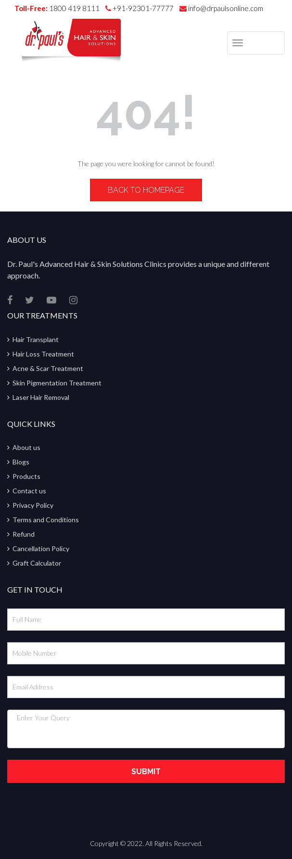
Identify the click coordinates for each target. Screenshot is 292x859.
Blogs (21, 462)
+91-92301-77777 (144, 8)
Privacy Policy (33, 505)
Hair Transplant (36, 339)
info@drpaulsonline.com (221, 8)
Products (26, 476)
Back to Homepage (146, 190)
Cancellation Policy (41, 548)
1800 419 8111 (74, 8)
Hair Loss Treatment (43, 354)
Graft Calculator (37, 563)
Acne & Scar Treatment (48, 368)
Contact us (29, 491)
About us (26, 447)
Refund (24, 534)
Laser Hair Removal (41, 397)
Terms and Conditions (46, 519)
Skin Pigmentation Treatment (57, 383)
